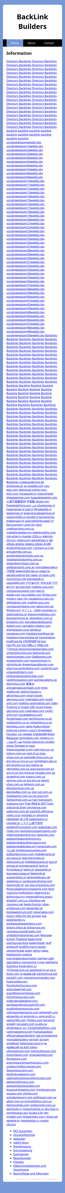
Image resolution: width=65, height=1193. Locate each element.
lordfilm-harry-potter (32, 947)
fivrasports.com (16, 1059)
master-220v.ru (32, 536)
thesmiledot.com (17, 1055)
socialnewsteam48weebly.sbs (25, 328)
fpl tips (41, 641)
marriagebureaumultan (21, 958)
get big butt (23, 587)
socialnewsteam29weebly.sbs (25, 254)
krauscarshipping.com (20, 1090)
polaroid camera (17, 730)
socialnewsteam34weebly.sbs (25, 274)
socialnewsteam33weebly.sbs (25, 270)
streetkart (12, 1043)
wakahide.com (47, 827)
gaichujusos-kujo (17, 943)
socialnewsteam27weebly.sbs (25, 246)
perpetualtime (15, 575)
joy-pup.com (40, 796)
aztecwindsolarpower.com (23, 1086)
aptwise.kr (13, 1120)
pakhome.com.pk (17, 811)
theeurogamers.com (19, 749)
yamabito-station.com (36, 626)
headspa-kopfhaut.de (40, 633)
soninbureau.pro (17, 1113)
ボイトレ (27, 610)
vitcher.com (30, 1093)
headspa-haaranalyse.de (22, 637)
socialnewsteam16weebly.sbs (25, 204)
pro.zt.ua (12, 773)
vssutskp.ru (49, 610)
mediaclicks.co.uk (17, 722)
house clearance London (39, 742)
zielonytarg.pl (15, 862)
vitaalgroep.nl (46, 505)
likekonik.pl (38, 873)
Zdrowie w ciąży (25, 746)
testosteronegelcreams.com (38, 831)
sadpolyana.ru (38, 819)
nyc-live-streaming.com (40, 885)
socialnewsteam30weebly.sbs (25, 258)
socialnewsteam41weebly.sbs (25, 301)
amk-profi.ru (47, 1016)
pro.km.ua (33, 780)
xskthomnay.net (46, 974)
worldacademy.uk (45, 680)
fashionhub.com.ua (19, 800)
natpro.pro (24, 540)
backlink (11, 131)
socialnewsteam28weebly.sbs (25, 250)
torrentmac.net (16, 579)
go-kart (34, 1039)
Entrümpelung (22, 1150)
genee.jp (35, 630)
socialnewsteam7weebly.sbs (24, 169)
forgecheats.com (17, 719)
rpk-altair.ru (13, 536)
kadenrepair (37, 943)
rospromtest (45, 494)
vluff (48, 943)
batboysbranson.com (20, 854)
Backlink (24, 385)
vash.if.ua (32, 753)
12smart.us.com (43, 548)
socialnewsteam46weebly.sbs (25, 320)
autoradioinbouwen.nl (39, 521)
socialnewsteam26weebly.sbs (25, 243)
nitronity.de (13, 664)
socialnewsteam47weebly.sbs (25, 324)
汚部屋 (10, 571)
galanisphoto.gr (16, 614)
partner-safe (46, 958)
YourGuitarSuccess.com (21, 985)
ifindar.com (49, 595)
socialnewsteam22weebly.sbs (25, 227)
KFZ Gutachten (22, 1131)
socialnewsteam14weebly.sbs (25, 196)
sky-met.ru (52, 1109)
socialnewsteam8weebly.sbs (24, 173)
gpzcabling (13, 962)
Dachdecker (21, 1154)
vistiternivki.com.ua (42, 1105)
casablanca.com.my (41, 599)
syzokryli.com (49, 668)
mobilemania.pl (45, 854)
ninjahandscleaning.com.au (24, 559)
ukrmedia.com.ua (17, 769)
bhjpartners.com (34, 1117)
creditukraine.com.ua (20, 529)
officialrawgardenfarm (20, 1036)
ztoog (10, 746)
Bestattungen (22, 1158)
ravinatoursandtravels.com (23, 931)
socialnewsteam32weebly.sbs (25, 266)
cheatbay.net (36, 900)
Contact (49, 43)
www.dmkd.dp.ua (26, 571)
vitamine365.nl (16, 517)
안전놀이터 (33, 583)
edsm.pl (29, 869)
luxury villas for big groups (23, 916)
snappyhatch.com (17, 660)
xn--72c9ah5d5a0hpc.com (39, 1028)
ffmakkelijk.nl (42, 509)
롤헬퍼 (30, 684)
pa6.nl (29, 509)
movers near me (17, 599)
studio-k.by (36, 1113)
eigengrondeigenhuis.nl (39, 513)
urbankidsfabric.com (19, 672)
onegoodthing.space (38, 897)
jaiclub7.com (14, 978)
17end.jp (12, 649)
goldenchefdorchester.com (23, 1066)
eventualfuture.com (43, 1051)
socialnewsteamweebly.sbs (23, 142)
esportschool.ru (40, 660)
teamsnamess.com (18, 657)
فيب (33, 505)
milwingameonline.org (21, 835)
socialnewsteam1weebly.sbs (24, 146)
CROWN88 (29, 641)
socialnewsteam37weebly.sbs (25, 285)
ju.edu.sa (41, 1024)
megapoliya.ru (30, 1120)
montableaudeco (46, 567)
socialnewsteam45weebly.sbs (25, 316)
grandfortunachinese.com (23, 993)
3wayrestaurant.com (19, 1070)
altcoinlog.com (16, 695)
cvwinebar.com (34, 699)
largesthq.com (15, 776)
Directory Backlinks (18, 61)
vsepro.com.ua (35, 776)
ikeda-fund (35, 939)
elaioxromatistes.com (42, 614)
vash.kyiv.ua (41, 749)
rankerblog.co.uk (41, 722)
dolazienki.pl (43, 869)
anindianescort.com (19, 1097)
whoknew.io (14, 1028)
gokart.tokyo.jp (16, 927)
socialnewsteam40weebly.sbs (25, 297)
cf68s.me (42, 645)
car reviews (25, 734)
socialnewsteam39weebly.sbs (25, 293)
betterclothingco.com (20, 1082)
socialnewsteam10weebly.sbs (25, 181)
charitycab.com (46, 1090)
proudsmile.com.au (19, 552)
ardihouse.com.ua (44, 1097)
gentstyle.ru (14, 1109)
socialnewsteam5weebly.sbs (24, 162)
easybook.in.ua (39, 970)
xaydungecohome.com (37, 881)
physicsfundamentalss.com (36, 649)
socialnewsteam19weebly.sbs (25, 216)
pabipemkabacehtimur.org (23, 839)
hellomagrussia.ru (32, 1043)
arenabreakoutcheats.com (23, 688)
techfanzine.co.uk (40, 719)
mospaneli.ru (27, 494)
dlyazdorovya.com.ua (20, 788)
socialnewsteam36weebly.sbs (25, 281)
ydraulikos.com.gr (41, 618)
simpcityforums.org (19, 653)
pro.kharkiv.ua (15, 765)
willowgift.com (48, 1012)
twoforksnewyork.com (20, 1074)
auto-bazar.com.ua (42, 769)
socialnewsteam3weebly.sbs (24, 154)
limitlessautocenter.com (31, 850)
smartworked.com (41, 1055)
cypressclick (29, 962)
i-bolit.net (51, 1117)
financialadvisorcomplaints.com (26, 889)
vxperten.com (45, 835)
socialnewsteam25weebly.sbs (25, 239)
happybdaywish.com (44, 497)
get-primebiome (46, 1036)
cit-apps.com (46, 575)
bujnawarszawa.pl (18, 873)
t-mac (41, 962)
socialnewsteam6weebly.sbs (24, 165)
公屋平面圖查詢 (16, 501)
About (31, 43)
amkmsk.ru (31, 1016)
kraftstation (25, 893)
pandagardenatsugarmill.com (25, 1005)
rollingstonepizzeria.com (22, 1012)
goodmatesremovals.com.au (25, 556)
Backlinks (51, 335)
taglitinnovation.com (19, 680)
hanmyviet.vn (15, 885)
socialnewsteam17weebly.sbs (25, 208)
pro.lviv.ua (13, 761)
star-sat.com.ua (42, 792)
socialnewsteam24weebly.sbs (25, 235)
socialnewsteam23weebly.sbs (25, 231)
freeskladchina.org (18, 505)
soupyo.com (14, 1093)
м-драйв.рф (28, 974)
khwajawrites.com (18, 497)
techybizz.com (15, 726)
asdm (28, 951)
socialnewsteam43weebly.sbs (25, 308)
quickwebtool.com (30, 715)
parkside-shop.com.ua (38, 757)
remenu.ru (47, 738)
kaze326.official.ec (41, 811)
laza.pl (53, 862)
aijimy (37, 951)
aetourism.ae (44, 606)
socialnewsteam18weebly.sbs (25, 212)
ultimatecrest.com (18, 1051)
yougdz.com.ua (45, 773)
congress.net (14, 904)
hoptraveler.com (16, 981)
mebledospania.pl (36, 862)
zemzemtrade (15, 951)
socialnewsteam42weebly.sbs (25, 304)
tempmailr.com (47, 846)
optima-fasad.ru (30, 692)
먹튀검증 (45, 583)
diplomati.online (29, 490)
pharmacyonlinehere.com (23, 668)
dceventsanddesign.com (38, 664)
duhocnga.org (15, 897)
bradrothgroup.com (19, 548)
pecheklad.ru (39, 540)
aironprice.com (37, 807)
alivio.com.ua (15, 1101)
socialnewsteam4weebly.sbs (24, 158)
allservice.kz (42, 893)
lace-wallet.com (31, 595)
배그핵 (24, 819)
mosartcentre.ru (33, 1109)
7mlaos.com (34, 1020)
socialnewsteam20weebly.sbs (25, 219)
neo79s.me (13, 645)
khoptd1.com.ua (17, 900)
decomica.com (15, 684)
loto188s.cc (28, 645)
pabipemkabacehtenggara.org (26, 842)
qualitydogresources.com (22, 1008)
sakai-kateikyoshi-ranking (27, 952)
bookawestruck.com (19, 912)
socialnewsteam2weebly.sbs (24, 150)
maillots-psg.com (42, 587)
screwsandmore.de (31, 482)
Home (15, 43)
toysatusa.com (15, 633)
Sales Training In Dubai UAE (32, 705)
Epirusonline (14, 525)
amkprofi (12, 947)
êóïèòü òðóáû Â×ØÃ (38, 544)
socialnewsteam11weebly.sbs (25, 185)
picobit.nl (32, 517)
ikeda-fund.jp (32, 904)
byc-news (32, 575)
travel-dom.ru (28, 966)
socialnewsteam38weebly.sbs (25, 289)
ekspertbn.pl (34, 908)
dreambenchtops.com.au (22, 563)
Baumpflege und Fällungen (31, 1173)
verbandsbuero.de (38, 877)
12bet (37, 610)
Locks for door (32, 525)
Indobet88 (40, 734)
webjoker (19, 1139)
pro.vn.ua (26, 761)
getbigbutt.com (16, 602)
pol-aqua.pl (13, 858)
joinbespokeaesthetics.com (24, 924)
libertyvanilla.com (17, 1105)
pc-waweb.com (34, 486)
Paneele (18, 1162)
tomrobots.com (29, 738)
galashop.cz (14, 881)
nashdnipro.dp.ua (45, 761)
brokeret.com (15, 622)
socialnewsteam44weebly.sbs (25, 312)
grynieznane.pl (28, 866)
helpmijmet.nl (15, 509)
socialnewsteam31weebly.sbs (25, 262)
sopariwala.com (43, 912)
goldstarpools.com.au (20, 567)
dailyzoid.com (41, 653)
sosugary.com (25, 1024)
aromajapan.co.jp (17, 630)
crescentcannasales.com (39, 978)
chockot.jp (13, 823)
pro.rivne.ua (26, 773)
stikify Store (21, 1143)
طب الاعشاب (14, 742)
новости (44, 571)
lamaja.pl (12, 866)
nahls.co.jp (13, 815)
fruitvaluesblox (43, 1032)
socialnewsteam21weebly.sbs (25, 223)
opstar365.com (16, 1020)
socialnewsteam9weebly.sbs (24, 177)
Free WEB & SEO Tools (39, 804)
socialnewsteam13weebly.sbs (25, 192)
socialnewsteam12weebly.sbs (25, 189)
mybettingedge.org (19, 532)
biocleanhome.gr (17, 618)
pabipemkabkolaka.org (21, 846)
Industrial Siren (16, 807)
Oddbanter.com (42, 657)
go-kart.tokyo (28, 1047)
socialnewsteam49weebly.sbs (25, 331)
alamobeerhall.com (19, 989)
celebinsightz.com (44, 532)
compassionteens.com (21, 591)
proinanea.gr (14, 486)
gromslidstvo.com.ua (38, 1101)
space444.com (15, 583)
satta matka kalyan (37, 726)
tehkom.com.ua (34, 784)
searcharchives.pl (33, 858)
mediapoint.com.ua (19, 796)
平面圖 (31, 501)
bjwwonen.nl (14, 513)
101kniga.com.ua (17, 970)
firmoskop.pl (14, 869)
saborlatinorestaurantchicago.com (28, 1078)
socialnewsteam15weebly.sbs (25, 200)
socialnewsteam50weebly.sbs (25, 335)
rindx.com (13, 831)
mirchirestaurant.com (20, 997)
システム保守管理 (31, 823)
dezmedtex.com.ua (18, 792)
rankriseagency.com (19, 1032)
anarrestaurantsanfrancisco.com (27, 1063)
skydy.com (42, 501)
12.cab (10, 850)
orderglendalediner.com (22, 1001)
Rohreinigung (22, 1146)
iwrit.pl (43, 866)
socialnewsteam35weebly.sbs (25, 277)
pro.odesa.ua (34, 765)
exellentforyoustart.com (22, 827)
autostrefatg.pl (16, 877)
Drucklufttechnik (24, 1135)
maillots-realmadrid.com (34, 703)
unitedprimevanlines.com (23, 935)
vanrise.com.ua (16, 780)
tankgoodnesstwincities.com (25, 676)
